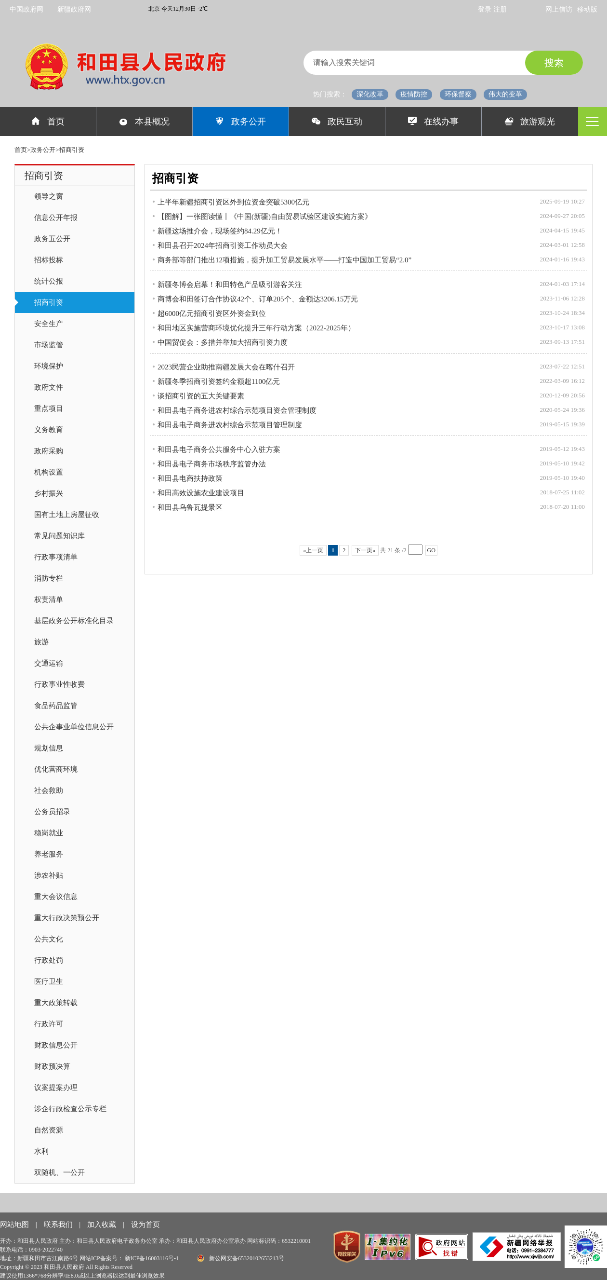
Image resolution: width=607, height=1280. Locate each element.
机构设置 (48, 472)
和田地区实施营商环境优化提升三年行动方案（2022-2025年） (256, 328)
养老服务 (48, 854)
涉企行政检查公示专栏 (70, 1109)
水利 (41, 1151)
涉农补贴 (48, 875)
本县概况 (144, 121)
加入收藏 (102, 1224)
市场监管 (48, 345)
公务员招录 (52, 812)
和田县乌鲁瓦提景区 (190, 507)
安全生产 (48, 323)
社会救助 (48, 790)
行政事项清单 (56, 557)
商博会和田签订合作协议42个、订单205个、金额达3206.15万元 (258, 299)
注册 (500, 9)
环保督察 (458, 94)
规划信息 (48, 748)
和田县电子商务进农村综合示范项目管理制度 (230, 425)
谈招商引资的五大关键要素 (201, 396)
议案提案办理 (56, 1087)
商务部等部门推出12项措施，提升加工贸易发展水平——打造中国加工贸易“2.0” (284, 260)
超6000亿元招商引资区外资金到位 (212, 313)
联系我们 (59, 1224)
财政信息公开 (56, 1045)
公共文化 (48, 939)
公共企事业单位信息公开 (74, 727)
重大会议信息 (56, 896)
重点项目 (48, 408)
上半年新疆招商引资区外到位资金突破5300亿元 (233, 202)
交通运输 (48, 663)
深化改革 (369, 94)
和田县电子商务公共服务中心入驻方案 (219, 449)
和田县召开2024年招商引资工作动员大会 (223, 245)
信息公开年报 (56, 217)
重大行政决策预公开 (66, 918)
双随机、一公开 (59, 1172)
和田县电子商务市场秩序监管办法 (212, 464)
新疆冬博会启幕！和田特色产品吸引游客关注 (230, 284)
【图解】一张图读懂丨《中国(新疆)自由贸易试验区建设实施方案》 (265, 216)
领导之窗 (48, 196)
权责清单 (48, 599)
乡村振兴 (48, 493)
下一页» (365, 550)
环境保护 (48, 366)
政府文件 (48, 387)
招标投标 (48, 260)
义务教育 (48, 430)
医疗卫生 (48, 981)
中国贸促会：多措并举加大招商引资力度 (223, 342)
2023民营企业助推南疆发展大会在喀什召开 (226, 367)
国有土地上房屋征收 (66, 514)
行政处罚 (48, 960)
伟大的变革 (505, 94)
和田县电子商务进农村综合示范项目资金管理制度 (237, 410)
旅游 (41, 642)
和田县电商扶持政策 (190, 478)
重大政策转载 (56, 1003)
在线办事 (433, 121)
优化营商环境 (56, 769)
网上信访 (558, 9)
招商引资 (48, 302)
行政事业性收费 (59, 684)
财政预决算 (52, 1066)
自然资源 (48, 1130)
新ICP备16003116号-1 (152, 1258)
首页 (48, 121)
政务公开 (240, 121)
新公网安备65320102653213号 (241, 1258)
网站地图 (15, 1224)
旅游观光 (530, 121)
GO (431, 550)
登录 (485, 9)
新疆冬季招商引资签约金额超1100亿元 (219, 381)
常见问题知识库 (59, 536)
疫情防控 (413, 94)
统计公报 (48, 281)
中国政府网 (26, 9)
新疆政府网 (74, 9)
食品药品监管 (56, 705)
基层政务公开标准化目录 (74, 621)
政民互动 (337, 121)
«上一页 (313, 550)
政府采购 (48, 451)
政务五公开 (52, 239)
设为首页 (145, 1224)
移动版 (587, 9)
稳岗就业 (48, 833)
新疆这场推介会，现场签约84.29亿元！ (220, 231)
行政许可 (48, 1024)
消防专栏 (48, 578)
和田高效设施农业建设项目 (201, 493)
